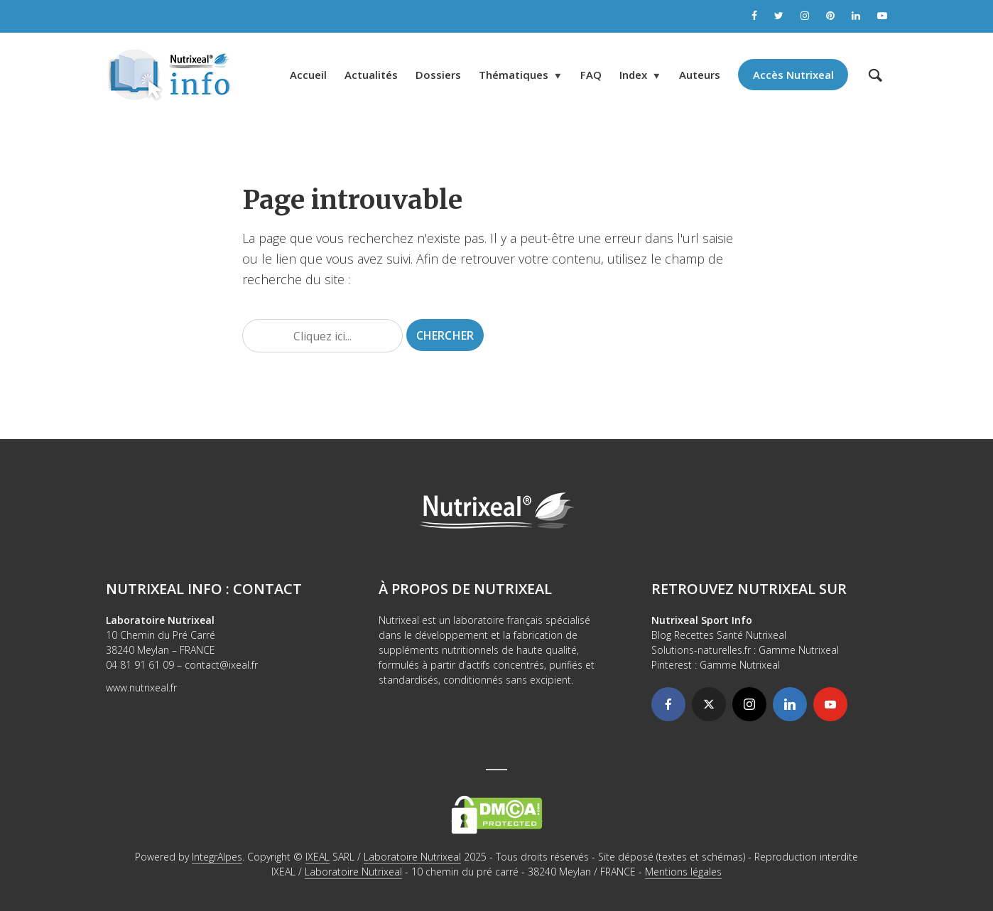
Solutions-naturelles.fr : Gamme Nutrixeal (745, 650)
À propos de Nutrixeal (465, 588)
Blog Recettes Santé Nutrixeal (718, 635)
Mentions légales (683, 871)
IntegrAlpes (217, 856)
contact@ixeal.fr (221, 665)
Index (633, 75)
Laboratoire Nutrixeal (412, 856)
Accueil (308, 75)
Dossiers (438, 75)
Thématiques (513, 75)
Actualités (371, 75)
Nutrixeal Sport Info (701, 620)
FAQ (591, 75)
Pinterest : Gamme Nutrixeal (715, 665)
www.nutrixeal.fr (141, 687)
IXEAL (317, 856)
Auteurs (699, 75)
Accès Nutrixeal (793, 75)
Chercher (445, 335)
